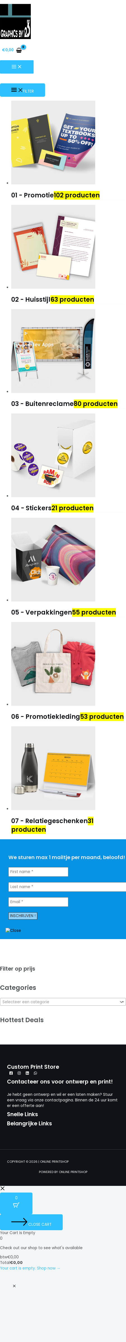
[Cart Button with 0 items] (16, 1203)
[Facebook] (11, 1074)
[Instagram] (19, 1074)
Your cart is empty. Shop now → (30, 1268)
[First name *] (38, 872)
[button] (14, 1286)
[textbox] (59, 1002)
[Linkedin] (27, 1074)
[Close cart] (31, 1222)
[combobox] (63, 1002)
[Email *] (38, 902)
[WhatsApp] (35, 1074)
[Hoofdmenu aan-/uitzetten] (17, 67)
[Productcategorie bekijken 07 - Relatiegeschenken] (68, 820)
